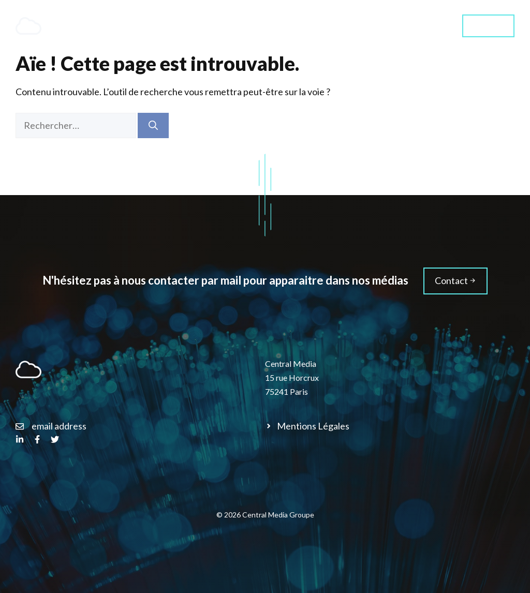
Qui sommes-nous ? (350, 26)
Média (425, 26)
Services (271, 25)
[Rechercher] (153, 125)
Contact (488, 25)
